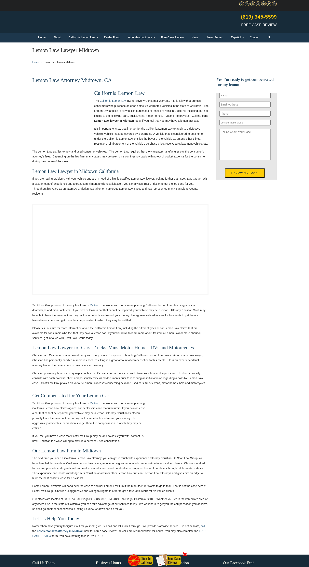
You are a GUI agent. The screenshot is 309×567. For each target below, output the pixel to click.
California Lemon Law (113, 100)
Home (35, 62)
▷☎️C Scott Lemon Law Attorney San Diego (78, 20)
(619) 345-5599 (259, 17)
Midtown (95, 305)
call (203, 526)
